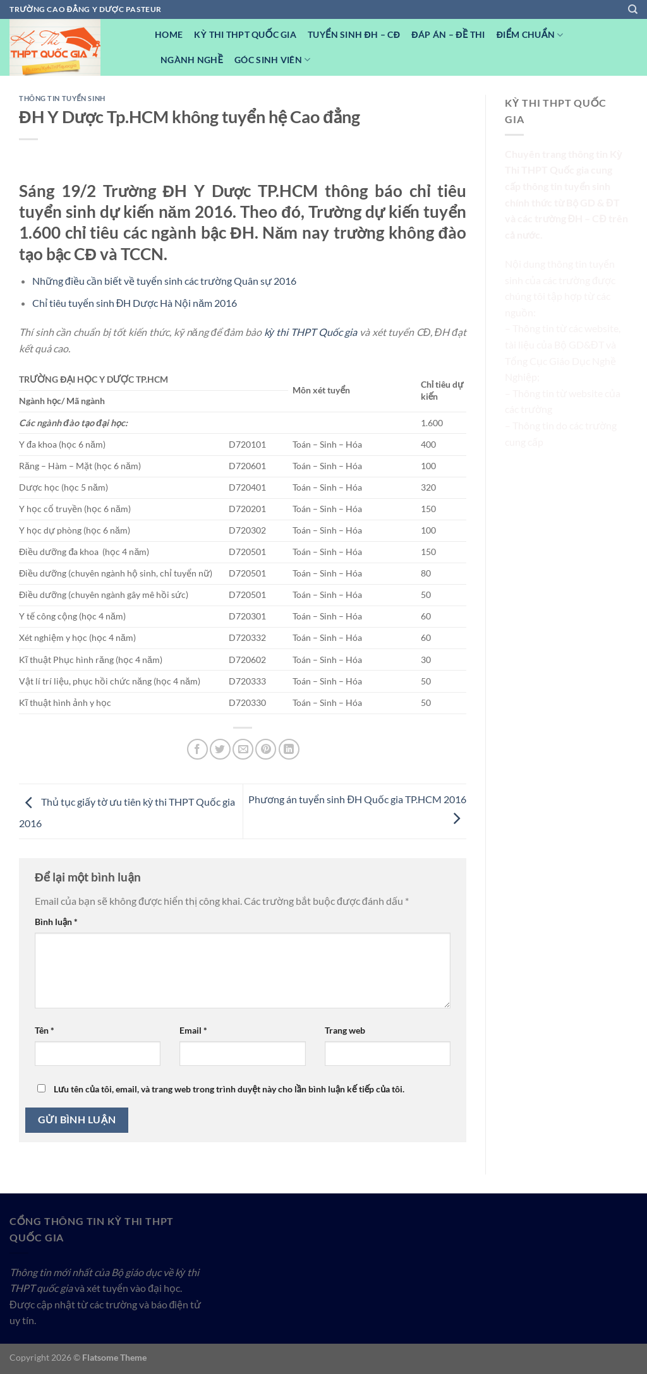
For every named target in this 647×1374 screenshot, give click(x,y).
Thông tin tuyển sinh (62, 98)
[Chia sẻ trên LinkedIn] (289, 749)
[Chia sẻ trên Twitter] (220, 749)
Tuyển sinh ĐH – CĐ (354, 34)
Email (193, 1030)
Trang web (345, 1030)
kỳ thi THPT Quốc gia (311, 332)
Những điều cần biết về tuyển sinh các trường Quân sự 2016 (164, 281)
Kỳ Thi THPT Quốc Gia (245, 34)
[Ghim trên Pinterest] (265, 749)
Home (169, 34)
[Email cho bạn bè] (243, 749)
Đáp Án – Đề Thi (448, 34)
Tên (44, 1030)
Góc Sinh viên (272, 60)
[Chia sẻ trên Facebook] (197, 749)
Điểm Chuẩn (530, 35)
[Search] (633, 9)
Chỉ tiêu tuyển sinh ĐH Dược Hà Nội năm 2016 (134, 303)
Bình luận (56, 921)
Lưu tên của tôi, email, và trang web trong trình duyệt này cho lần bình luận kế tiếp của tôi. (229, 1089)
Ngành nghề (191, 59)
